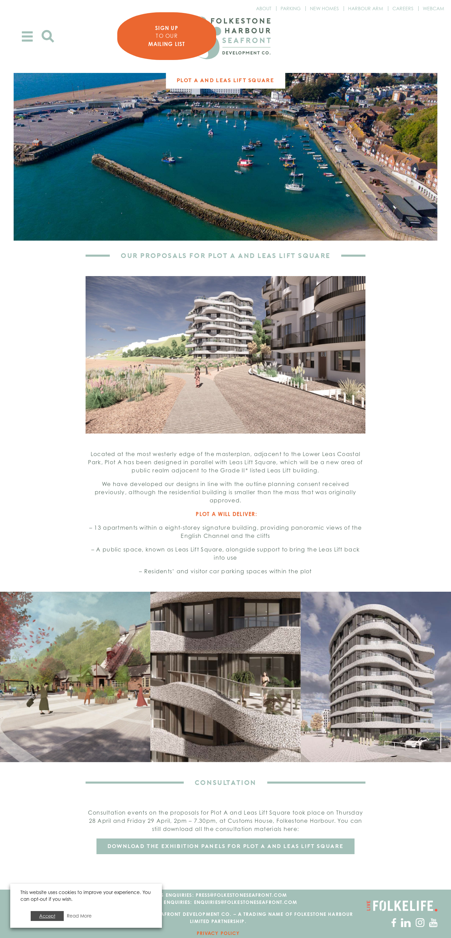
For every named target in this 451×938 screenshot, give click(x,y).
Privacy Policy (218, 933)
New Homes (324, 8)
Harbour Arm (365, 8)
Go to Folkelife (402, 906)
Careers (403, 8)
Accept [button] (47, 916)
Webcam (433, 8)
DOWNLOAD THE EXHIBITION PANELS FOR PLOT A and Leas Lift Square (225, 846)
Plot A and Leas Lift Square (225, 80)
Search (48, 36)
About (263, 8)
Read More (79, 916)
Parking (291, 8)
